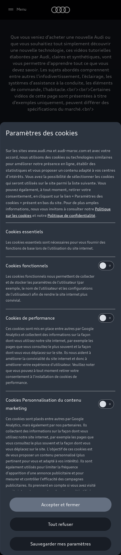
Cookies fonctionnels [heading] (60, 265)
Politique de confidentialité (71, 215)
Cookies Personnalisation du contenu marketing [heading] (60, 404)
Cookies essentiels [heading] (24, 231)
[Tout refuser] (60, 524)
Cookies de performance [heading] (60, 318)
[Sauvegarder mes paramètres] (60, 544)
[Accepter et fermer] (60, 505)
